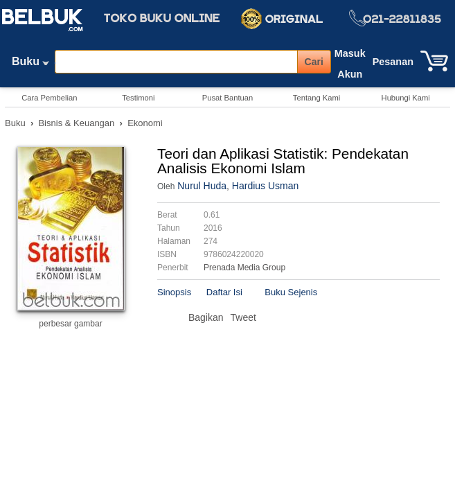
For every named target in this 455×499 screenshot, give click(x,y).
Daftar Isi (224, 292)
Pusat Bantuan (227, 98)
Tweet (243, 317)
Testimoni (138, 98)
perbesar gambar (70, 324)
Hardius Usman (265, 185)
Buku (30, 64)
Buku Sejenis (291, 292)
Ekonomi (145, 123)
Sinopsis (174, 292)
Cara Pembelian (49, 98)
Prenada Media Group (244, 267)
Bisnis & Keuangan (76, 123)
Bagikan (206, 317)
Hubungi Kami (406, 98)
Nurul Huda (201, 185)
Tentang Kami (316, 98)
